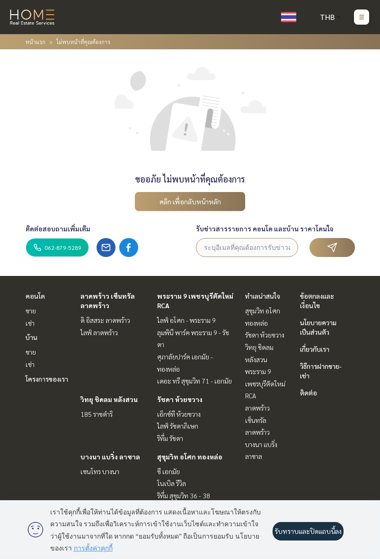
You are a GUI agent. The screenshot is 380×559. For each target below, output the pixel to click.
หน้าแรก (35, 42)
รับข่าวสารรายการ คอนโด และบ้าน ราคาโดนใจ (265, 228)
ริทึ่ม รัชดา (170, 438)
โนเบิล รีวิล (171, 483)
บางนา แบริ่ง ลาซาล (110, 456)
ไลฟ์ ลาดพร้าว (99, 332)
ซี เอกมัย (168, 471)
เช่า (30, 323)
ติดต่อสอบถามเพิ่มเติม (58, 228)
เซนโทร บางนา (99, 471)
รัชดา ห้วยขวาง (180, 399)
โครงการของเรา (47, 379)
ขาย (31, 310)
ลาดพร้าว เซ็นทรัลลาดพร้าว (257, 419)
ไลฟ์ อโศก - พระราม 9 (186, 320)
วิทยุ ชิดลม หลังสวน (109, 399)
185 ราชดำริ (96, 414)
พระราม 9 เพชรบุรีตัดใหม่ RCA (265, 383)
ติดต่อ (308, 392)
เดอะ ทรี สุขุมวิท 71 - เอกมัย (194, 380)
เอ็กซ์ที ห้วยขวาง (179, 414)
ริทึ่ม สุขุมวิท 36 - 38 (183, 495)
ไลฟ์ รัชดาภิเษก (177, 426)
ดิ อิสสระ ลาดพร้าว (105, 320)
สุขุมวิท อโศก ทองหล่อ (189, 456)
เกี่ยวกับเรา (314, 349)
